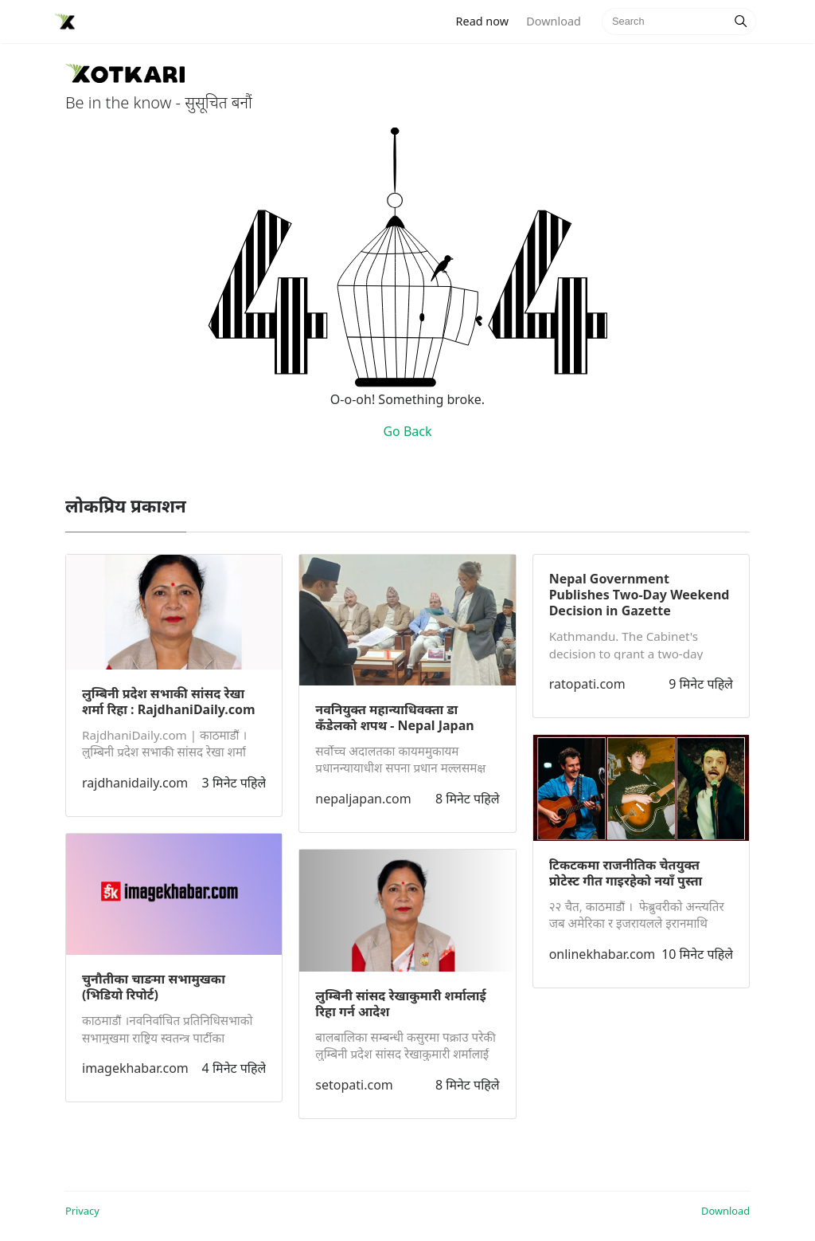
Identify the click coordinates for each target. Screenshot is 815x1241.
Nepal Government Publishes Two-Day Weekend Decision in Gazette (639, 594)
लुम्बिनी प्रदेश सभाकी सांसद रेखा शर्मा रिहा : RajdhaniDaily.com (168, 701)
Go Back (407, 431)
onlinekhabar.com (602, 954)
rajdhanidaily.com (135, 782)
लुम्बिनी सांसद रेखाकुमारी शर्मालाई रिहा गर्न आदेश (400, 1003)
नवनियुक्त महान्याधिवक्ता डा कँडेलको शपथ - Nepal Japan (394, 717)
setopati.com (353, 1085)
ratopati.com (587, 684)
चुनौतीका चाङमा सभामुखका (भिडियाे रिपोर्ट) (153, 986)
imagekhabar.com (135, 1068)
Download (553, 21)
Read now (487, 20)
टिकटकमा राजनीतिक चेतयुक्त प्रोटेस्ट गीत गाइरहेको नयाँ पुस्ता (626, 873)
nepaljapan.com (363, 798)
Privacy (82, 1211)
